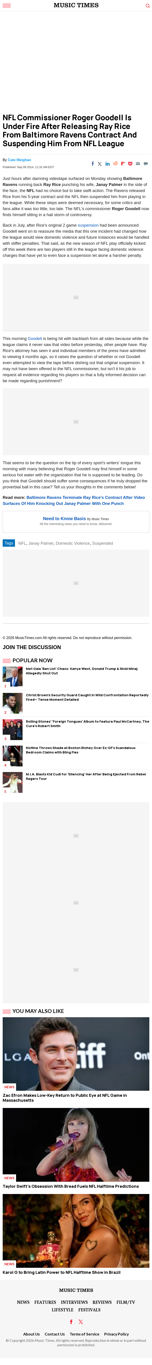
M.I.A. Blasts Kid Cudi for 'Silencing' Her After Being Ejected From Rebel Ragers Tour (86, 776)
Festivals (89, 1309)
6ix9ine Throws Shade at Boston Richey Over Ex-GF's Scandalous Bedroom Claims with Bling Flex (80, 750)
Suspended (102, 543)
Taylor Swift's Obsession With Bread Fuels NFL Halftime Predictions (71, 1186)
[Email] (138, 164)
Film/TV (126, 1302)
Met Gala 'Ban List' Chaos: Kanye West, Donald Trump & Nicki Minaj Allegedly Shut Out (81, 670)
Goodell (35, 338)
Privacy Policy (116, 1334)
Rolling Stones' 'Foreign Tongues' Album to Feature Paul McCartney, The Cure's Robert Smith (87, 723)
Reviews (102, 1302)
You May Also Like (38, 1011)
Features (45, 1302)
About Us (31, 1334)
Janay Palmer (40, 543)
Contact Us (55, 1334)
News (9, 1087)
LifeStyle (62, 1309)
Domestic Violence (73, 543)
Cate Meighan (19, 160)
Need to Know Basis (64, 518)
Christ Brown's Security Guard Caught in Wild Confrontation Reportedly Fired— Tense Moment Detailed (87, 697)
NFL (22, 543)
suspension (88, 225)
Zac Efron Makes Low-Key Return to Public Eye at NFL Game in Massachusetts (65, 1097)
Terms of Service (84, 1334)
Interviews (74, 1302)
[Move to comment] (145, 164)
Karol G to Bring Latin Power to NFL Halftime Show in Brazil (62, 1272)
